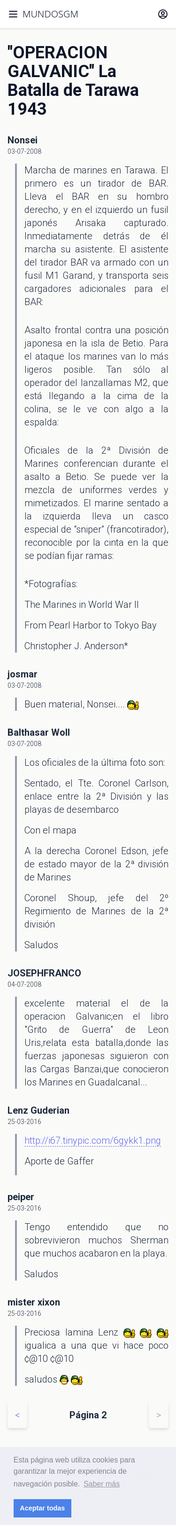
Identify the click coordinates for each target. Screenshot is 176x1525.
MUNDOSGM (50, 14)
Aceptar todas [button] (42, 1508)
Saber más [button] (102, 1484)
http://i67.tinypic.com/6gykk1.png (92, 1140)
